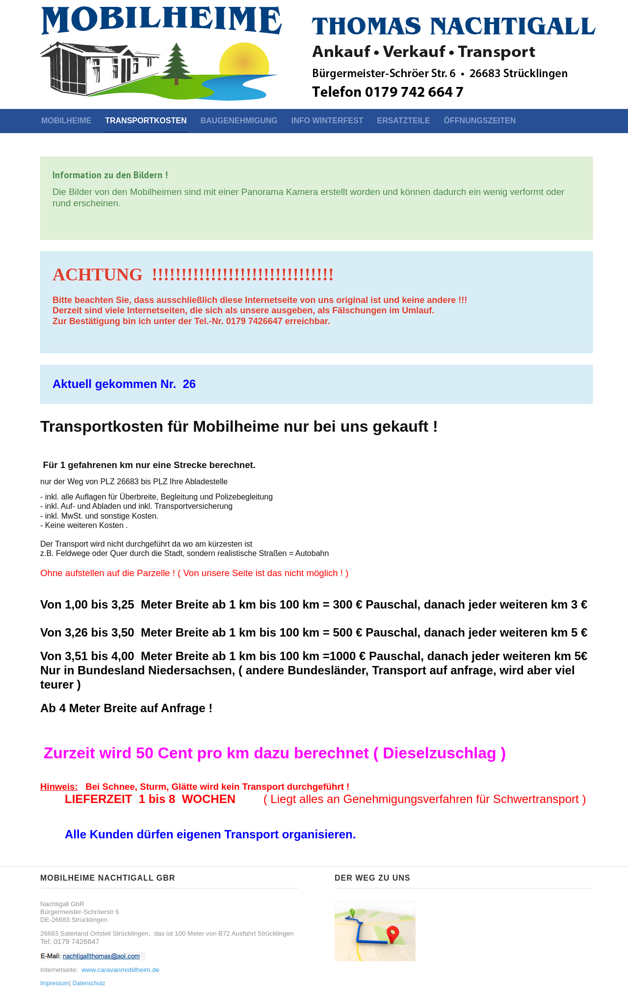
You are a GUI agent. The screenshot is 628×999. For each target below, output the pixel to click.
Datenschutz (89, 983)
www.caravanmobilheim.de (120, 969)
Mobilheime (66, 120)
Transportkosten (145, 120)
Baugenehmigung (238, 120)
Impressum (54, 983)
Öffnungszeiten (480, 120)
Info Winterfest (327, 120)
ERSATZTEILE (403, 120)
